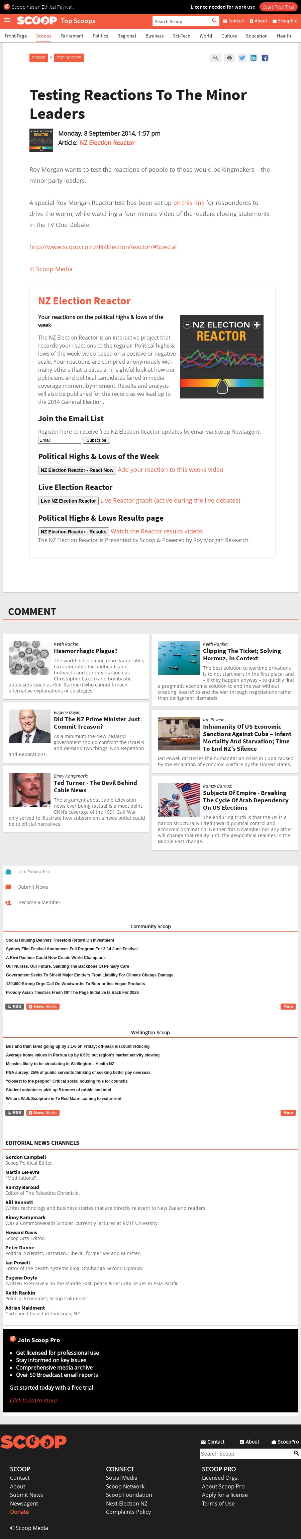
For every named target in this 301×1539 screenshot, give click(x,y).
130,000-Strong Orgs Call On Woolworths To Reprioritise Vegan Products (75, 983)
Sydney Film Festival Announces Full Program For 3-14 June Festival (72, 949)
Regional (126, 35)
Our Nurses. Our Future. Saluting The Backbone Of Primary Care (67, 966)
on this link (188, 203)
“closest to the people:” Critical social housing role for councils (66, 1081)
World (206, 35)
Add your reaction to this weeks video (130, 469)
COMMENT (32, 611)
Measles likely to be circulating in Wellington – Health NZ (60, 1063)
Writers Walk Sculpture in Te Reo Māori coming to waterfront (63, 1098)
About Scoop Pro (223, 1486)
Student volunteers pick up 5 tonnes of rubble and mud (58, 1090)
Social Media (121, 1477)
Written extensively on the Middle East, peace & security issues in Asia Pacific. (151, 1281)
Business (154, 35)
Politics (100, 35)
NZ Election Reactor (106, 143)
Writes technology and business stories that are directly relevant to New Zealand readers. (151, 1205)
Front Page (16, 35)
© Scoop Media (29, 1528)
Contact (20, 1477)
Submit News (26, 1494)
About (17, 1486)
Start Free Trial (278, 6)
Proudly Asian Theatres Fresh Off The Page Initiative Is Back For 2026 (72, 992)
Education (257, 35)
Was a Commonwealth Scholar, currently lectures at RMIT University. (151, 1220)
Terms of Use (218, 1503)
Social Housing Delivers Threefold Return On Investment (60, 940)
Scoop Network (125, 1486)
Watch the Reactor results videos (120, 531)
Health (284, 35)
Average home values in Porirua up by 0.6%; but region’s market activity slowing (83, 1055)
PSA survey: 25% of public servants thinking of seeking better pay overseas (78, 1072)
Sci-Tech (181, 35)
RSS (14, 1006)
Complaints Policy (128, 1512)
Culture (229, 35)
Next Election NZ (126, 1503)
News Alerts (42, 1006)
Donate (19, 1512)
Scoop (38, 58)
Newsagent (24, 1503)
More (288, 1006)
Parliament (72, 35)
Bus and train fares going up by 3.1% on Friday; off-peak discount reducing (77, 1046)
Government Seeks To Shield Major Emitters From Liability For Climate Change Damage (90, 975)
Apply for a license (225, 1494)
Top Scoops (69, 58)
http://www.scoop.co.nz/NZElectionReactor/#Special (103, 247)
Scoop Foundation (129, 1494)
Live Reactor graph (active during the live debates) (139, 500)
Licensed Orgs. (220, 1477)
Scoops (43, 35)
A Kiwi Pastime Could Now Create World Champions (56, 957)
